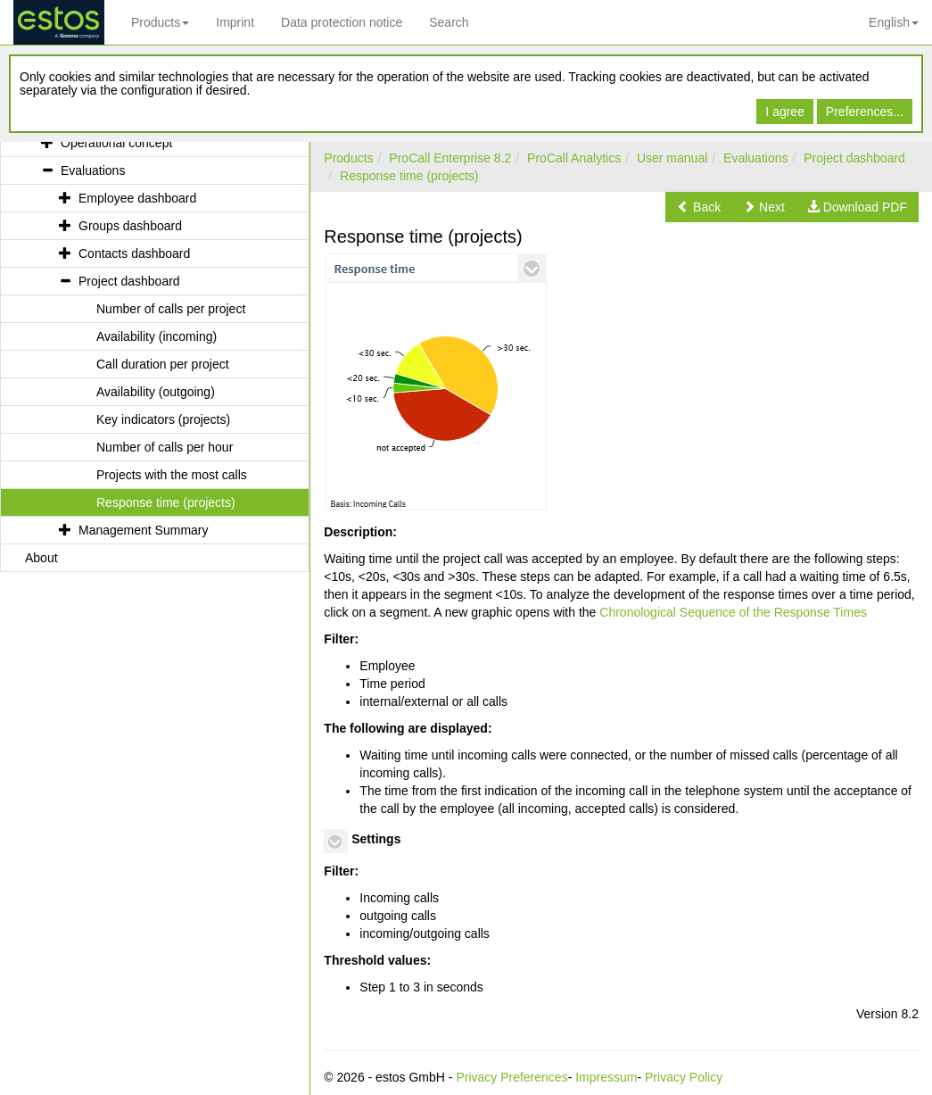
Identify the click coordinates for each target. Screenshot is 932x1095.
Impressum (606, 1077)
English (894, 22)
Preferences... (864, 111)
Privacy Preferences (511, 1077)
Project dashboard (854, 158)
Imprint (235, 22)
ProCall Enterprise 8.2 (450, 158)
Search (448, 22)
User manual (672, 158)
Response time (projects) (409, 176)
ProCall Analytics (574, 158)
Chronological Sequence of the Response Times (733, 612)
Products (160, 22)
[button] (698, 207)
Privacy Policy (683, 1077)
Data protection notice (341, 22)
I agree (784, 111)
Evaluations (755, 158)
